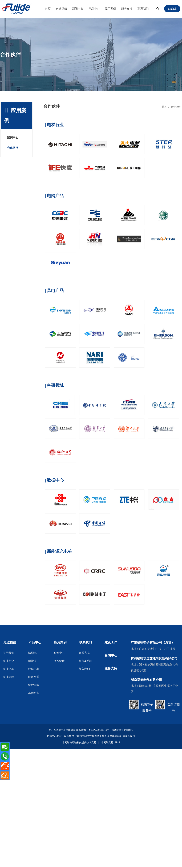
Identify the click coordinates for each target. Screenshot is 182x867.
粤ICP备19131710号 (98, 730)
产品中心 (94, 8)
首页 (48, 8)
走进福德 (61, 8)
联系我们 (143, 8)
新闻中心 (77, 8)
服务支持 (126, 8)
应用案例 (110, 8)
